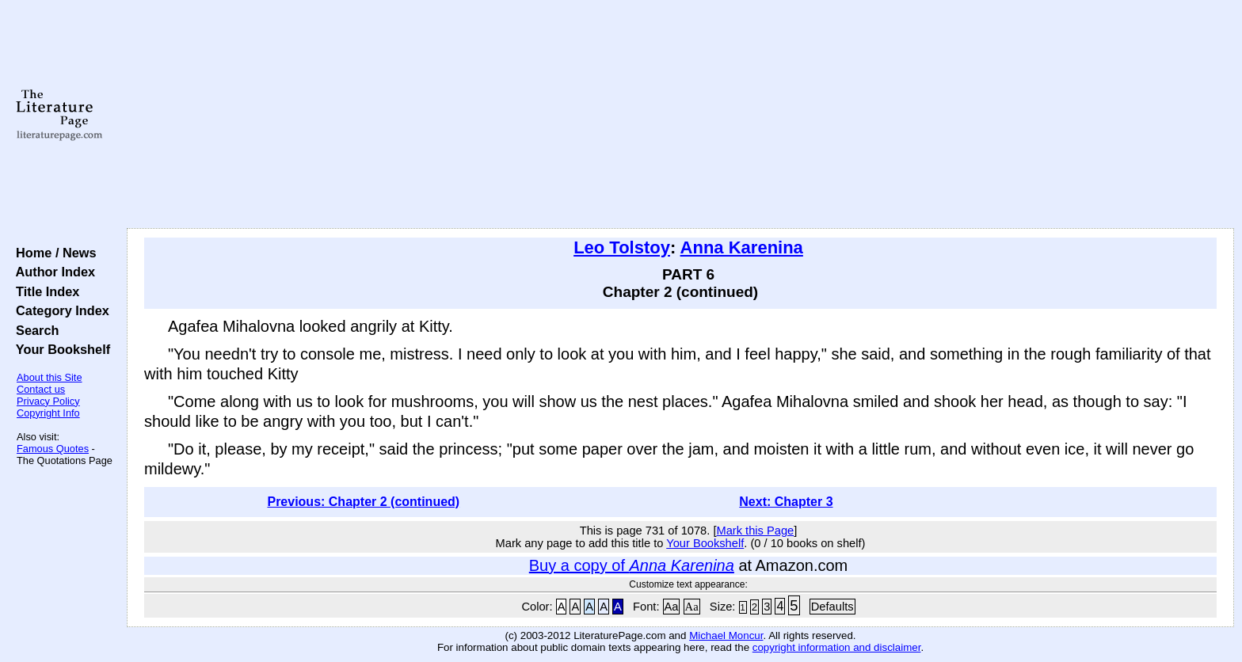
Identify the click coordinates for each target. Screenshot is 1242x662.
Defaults (832, 606)
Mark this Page (755, 530)
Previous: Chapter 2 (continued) (363, 501)
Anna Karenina (741, 247)
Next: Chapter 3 (785, 501)
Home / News (53, 252)
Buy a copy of (631, 565)
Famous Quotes (53, 449)
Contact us (41, 389)
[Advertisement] (680, 115)
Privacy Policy (48, 401)
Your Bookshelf (59, 349)
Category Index (59, 310)
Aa (672, 606)
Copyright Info (48, 413)
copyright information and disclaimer (836, 647)
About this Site (49, 377)
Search (34, 330)
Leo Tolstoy (621, 247)
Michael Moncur (726, 635)
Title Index (44, 291)
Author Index (52, 271)
